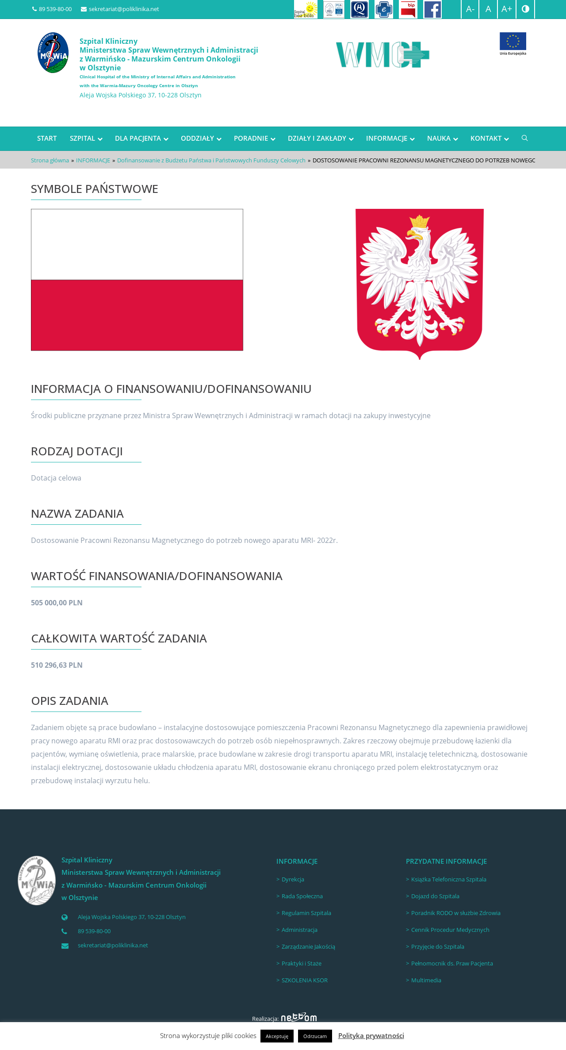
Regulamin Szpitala (306, 913)
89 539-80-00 (52, 9)
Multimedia (426, 980)
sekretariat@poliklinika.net (120, 9)
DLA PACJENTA (138, 138)
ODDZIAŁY (197, 138)
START (47, 138)
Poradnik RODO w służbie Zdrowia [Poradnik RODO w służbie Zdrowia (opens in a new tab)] (456, 913)
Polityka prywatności (371, 1035)
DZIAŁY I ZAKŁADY (317, 138)
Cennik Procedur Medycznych (450, 930)
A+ (506, 9)
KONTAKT (485, 138)
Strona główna (50, 160)
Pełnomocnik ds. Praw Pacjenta (452, 963)
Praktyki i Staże (301, 963)
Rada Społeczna (302, 896)
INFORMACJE (386, 138)
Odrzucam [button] (315, 1036)
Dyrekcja (293, 879)
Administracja (299, 930)
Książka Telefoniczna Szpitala (448, 879)
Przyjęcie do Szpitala (437, 946)
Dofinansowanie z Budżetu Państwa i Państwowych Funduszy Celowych (211, 160)
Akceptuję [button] (277, 1036)
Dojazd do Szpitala (435, 896)
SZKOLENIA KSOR (305, 980)
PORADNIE (251, 138)
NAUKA (439, 138)
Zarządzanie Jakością (308, 946)
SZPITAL (82, 138)
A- (470, 9)
